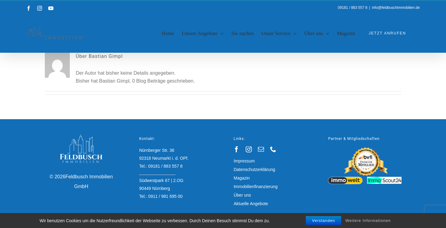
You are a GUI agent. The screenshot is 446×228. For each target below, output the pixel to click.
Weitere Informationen (368, 220)
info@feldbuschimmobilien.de (396, 7)
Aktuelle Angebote (251, 203)
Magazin (242, 178)
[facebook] (237, 149)
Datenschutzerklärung (254, 169)
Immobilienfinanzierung (255, 186)
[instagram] (249, 149)
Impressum (244, 161)
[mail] (261, 149)
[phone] (273, 149)
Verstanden (323, 220)
